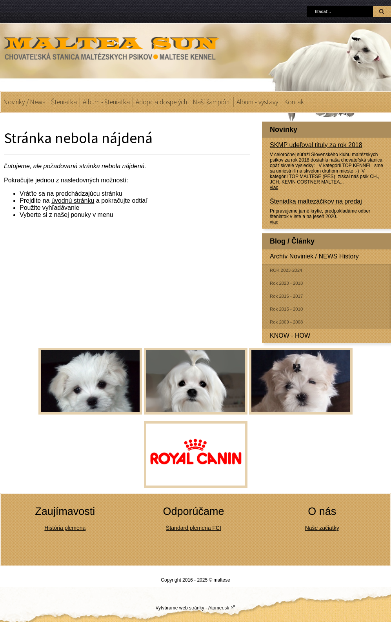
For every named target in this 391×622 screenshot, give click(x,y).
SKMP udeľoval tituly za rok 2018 (316, 145)
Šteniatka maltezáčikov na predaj (316, 201)
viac (274, 187)
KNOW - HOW (290, 335)
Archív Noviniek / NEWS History (314, 256)
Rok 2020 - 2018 (286, 283)
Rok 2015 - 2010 (286, 309)
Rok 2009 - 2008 (286, 322)
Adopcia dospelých (161, 102)
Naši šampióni (212, 102)
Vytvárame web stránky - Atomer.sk (196, 607)
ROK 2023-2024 (286, 270)
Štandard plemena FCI (193, 528)
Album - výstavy (257, 102)
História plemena (64, 528)
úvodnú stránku (72, 200)
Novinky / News (24, 102)
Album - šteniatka (106, 102)
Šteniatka (64, 102)
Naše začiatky (322, 528)
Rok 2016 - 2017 (286, 296)
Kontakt (295, 102)
